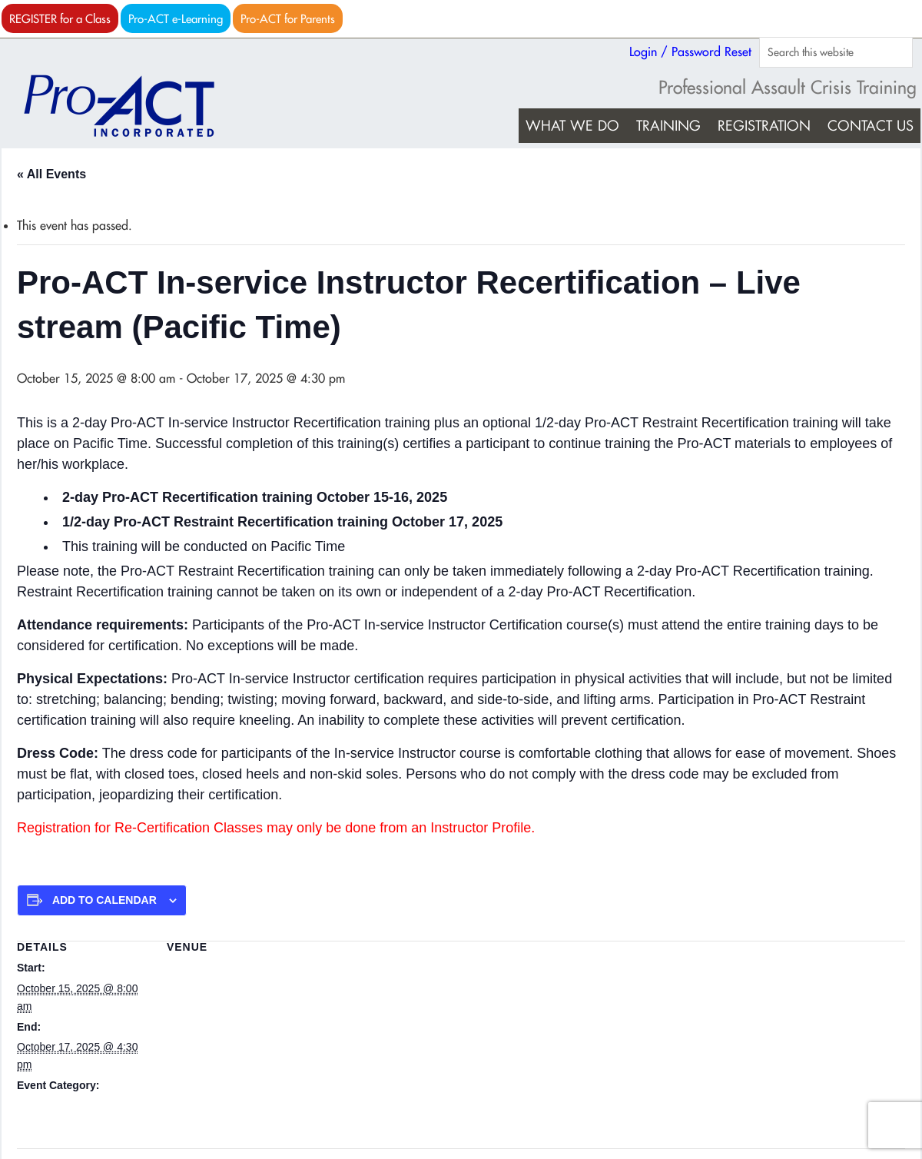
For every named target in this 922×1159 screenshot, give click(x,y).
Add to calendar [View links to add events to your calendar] (104, 900)
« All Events (51, 174)
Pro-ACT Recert (55, 1105)
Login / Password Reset (690, 51)
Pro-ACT (132, 106)
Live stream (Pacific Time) (228, 967)
